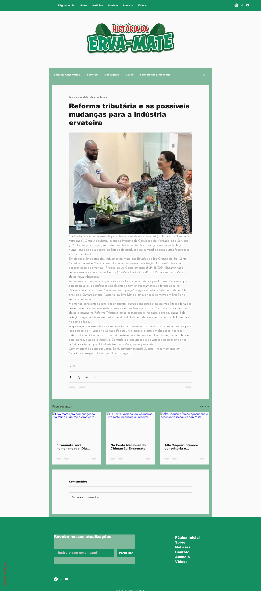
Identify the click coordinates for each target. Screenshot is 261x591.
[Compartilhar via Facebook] (70, 377)
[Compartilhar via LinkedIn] (86, 377)
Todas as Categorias (66, 74)
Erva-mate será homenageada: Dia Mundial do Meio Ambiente (71, 447)
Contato (182, 552)
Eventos (92, 74)
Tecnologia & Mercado (155, 74)
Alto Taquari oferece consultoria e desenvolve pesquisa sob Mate (181, 447)
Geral (129, 74)
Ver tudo (204, 406)
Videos (181, 562)
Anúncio (182, 557)
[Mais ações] (190, 97)
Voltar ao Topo (5, 574)
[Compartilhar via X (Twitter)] (78, 377)
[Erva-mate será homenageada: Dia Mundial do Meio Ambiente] (76, 425)
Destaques (111, 74)
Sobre (180, 542)
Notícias (182, 547)
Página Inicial (186, 537)
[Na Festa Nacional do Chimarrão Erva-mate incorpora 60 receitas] (131, 425)
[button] (204, 74)
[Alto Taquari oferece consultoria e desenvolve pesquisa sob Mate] (184, 425)
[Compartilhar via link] (95, 377)
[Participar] (126, 553)
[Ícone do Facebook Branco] (61, 579)
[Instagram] (236, 5)
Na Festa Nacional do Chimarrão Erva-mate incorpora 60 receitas (128, 447)
